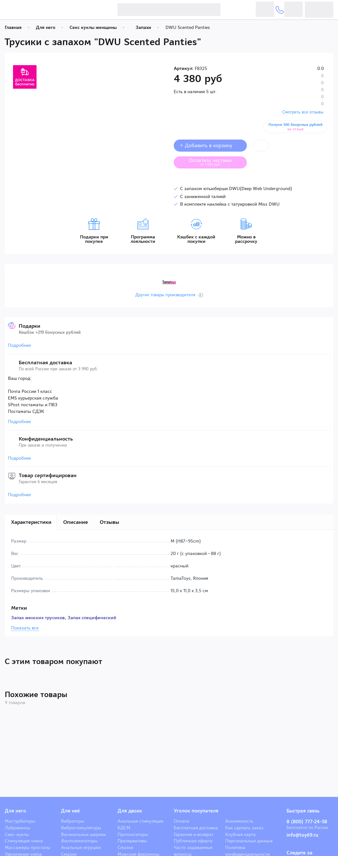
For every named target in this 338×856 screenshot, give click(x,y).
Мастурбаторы (20, 821)
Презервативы (132, 841)
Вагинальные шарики (83, 834)
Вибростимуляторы (81, 828)
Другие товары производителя (165, 295)
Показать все (24, 628)
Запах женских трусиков (38, 617)
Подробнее (19, 345)
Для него (15, 811)
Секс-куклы (17, 834)
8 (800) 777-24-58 (307, 821)
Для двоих (130, 811)
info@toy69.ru (302, 835)
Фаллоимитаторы (79, 841)
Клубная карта (240, 834)
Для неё (70, 811)
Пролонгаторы (133, 834)
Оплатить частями (215, 162)
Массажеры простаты (27, 847)
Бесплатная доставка (196, 828)
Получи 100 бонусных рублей (296, 127)
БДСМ (124, 828)
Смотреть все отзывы (302, 112)
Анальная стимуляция (140, 821)
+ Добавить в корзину (210, 145)
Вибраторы (72, 821)
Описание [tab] (75, 522)
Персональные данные (249, 841)
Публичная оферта (193, 841)
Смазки (125, 847)
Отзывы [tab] (109, 522)
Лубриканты (17, 828)
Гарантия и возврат (193, 834)
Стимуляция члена (24, 841)
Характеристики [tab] (31, 522)
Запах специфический (92, 617)
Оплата (181, 821)
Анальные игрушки (81, 847)
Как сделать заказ (244, 828)
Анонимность (239, 821)
